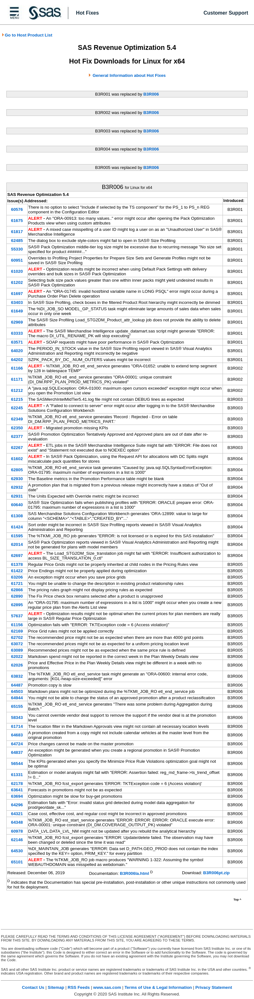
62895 (17, 604)
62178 (17, 783)
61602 (17, 458)
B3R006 (151, 94)
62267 (17, 447)
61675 (17, 220)
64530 (17, 850)
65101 (17, 862)
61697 (17, 293)
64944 (17, 697)
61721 (17, 583)
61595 (17, 535)
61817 (17, 231)
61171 (17, 379)
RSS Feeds (79, 987)
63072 (17, 643)
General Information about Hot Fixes (129, 75)
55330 (17, 249)
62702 (17, 637)
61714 (17, 726)
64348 (17, 822)
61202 (17, 282)
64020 (17, 350)
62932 (17, 487)
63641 (17, 790)
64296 (17, 804)
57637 (17, 615)
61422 (17, 570)
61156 (17, 624)
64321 (17, 813)
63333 (17, 333)
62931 (17, 496)
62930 (17, 478)
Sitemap (56, 987)
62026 (17, 665)
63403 (17, 302)
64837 (17, 752)
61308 (17, 515)
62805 (17, 469)
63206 (17, 577)
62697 (17, 555)
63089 (17, 650)
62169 (17, 631)
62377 (17, 436)
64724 (17, 743)
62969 (17, 322)
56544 (17, 763)
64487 (17, 685)
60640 (17, 504)
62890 (17, 596)
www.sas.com (107, 987)
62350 (17, 428)
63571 (17, 342)
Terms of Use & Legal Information (158, 987)
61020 (17, 271)
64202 (17, 359)
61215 (17, 399)
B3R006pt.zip (216, 872)
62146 (17, 839)
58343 (17, 717)
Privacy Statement (213, 987)
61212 (17, 390)
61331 (17, 774)
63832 (17, 676)
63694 (17, 796)
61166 (17, 368)
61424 (17, 527)
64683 (17, 735)
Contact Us (33, 987)
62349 (17, 419)
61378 (17, 564)
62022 (17, 656)
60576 (17, 209)
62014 (17, 544)
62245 (17, 408)
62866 (17, 589)
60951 (17, 260)
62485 (17, 240)
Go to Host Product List (27, 35)
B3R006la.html (134, 873)
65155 (17, 706)
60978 (17, 831)
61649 (17, 311)
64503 (17, 691)
